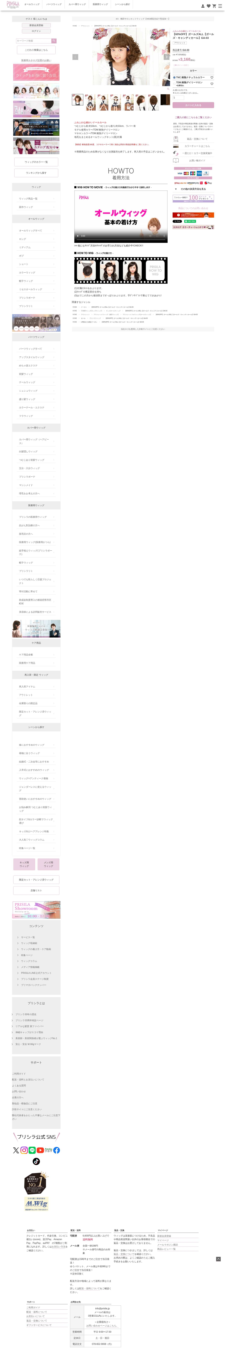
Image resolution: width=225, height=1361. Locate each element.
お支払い (31, 1230)
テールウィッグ (27, 382)
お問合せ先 (76, 1302)
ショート (23, 264)
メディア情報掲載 (30, 967)
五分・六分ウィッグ (29, 468)
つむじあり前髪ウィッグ (31, 460)
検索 (53, 41)
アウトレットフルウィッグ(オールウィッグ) (137, 314)
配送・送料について (89, 1288)
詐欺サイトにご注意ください (27, 1109)
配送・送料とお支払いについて (28, 1079)
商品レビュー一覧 (166, 1249)
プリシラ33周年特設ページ (29, 1020)
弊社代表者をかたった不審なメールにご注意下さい (36, 1117)
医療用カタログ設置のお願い (36, 60)
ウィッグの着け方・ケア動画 (36, 949)
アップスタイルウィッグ (31, 357)
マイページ (163, 1230)
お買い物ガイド (197, 160)
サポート (31, 1302)
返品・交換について (197, 139)
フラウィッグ (26, 416)
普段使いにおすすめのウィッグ (35, 799)
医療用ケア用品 (27, 663)
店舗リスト (36, 890)
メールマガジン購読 (167, 1245)
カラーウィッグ (27, 272)
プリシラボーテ (27, 298)
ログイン (36, 31)
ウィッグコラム (29, 961)
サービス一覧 (28, 937)
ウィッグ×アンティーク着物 (33, 778)
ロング (22, 239)
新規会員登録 (36, 25)
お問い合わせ (19, 1091)
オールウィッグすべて (30, 230)
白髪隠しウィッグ (28, 451)
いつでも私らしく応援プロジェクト (35, 581)
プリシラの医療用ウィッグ (33, 517)
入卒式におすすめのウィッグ (34, 770)
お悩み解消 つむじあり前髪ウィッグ (35, 809)
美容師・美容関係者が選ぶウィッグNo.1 (36, 1038)
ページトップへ (218, 1259)
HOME (75, 26)
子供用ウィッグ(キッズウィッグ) (91, 311)
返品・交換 (119, 1230)
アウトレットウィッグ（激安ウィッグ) (106, 314)
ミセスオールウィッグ (30, 289)
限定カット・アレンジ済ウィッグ (35, 713)
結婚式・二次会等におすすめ (34, 761)
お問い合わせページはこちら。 (102, 1325)
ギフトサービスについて (39, 1325)
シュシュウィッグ (28, 391)
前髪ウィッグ (26, 374)
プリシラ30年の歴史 (25, 1014)
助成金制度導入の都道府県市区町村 (35, 602)
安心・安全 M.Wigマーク (28, 1044)
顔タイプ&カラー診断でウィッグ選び (36, 821)
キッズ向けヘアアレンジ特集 (34, 831)
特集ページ (27, 955)
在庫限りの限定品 (28, 703)
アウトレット (26, 695)
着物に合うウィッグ (29, 753)
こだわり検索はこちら (36, 50)
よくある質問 (19, 1085)
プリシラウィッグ (95, 318)
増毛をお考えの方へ (29, 493)
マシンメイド (26, 485)
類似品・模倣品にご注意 (24, 1103)
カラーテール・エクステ (31, 407)
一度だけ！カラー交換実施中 (197, 153)
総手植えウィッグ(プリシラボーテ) (35, 552)
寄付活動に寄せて (28, 591)
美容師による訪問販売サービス (35, 612)
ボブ (21, 256)
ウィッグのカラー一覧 (36, 162)
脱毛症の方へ (26, 534)
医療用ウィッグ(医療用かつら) (35, 542)
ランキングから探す (36, 173)
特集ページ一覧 (27, 848)
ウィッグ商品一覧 (28, 198)
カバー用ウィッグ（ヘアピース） (34, 441)
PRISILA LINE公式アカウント (36, 973)
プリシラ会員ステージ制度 (35, 979)
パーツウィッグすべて (30, 349)
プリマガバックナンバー (33, 985)
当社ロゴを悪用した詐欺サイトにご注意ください (143, 329)
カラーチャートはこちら (197, 146)
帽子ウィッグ (26, 281)
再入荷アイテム (27, 686)
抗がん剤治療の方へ (29, 525)
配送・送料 (76, 1230)
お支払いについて (35, 1316)
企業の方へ (18, 1097)
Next (166, 57)
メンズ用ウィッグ (48, 864)
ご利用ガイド (19, 1073)
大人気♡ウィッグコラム (31, 840)
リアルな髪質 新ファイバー (29, 1026)
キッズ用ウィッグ (24, 864)
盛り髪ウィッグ (27, 399)
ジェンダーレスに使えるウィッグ (35, 789)
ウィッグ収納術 (29, 943)
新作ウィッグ (26, 207)
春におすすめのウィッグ (31, 745)
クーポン (84, 307)
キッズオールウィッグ (113, 311)
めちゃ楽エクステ (28, 365)
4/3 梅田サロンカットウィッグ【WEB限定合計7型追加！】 (143, 19)
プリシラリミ (26, 306)
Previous (75, 57)
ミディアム (25, 247)
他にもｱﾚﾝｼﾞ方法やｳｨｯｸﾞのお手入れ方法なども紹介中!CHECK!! (110, 245)
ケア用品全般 (26, 654)
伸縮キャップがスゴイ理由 (29, 1032)
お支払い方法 (58, 1246)
